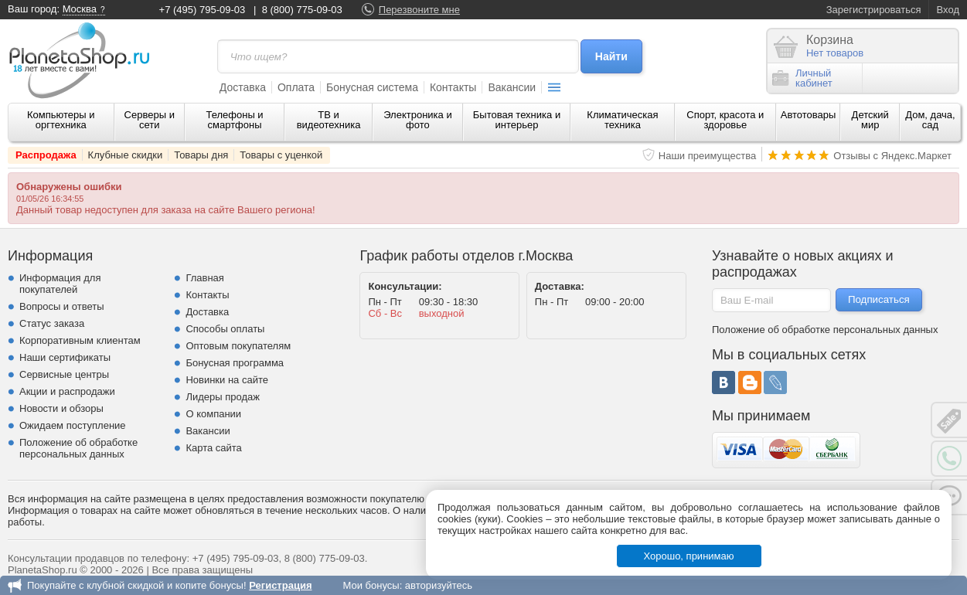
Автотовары (808, 115)
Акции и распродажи (67, 391)
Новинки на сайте (227, 380)
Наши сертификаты (65, 357)
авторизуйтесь (438, 585)
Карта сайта (213, 448)
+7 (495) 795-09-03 (202, 9)
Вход (948, 9)
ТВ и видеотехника (329, 120)
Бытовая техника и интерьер (516, 120)
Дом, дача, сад (930, 120)
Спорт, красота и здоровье (725, 120)
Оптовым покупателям (238, 346)
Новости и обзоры (61, 408)
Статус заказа (51, 323)
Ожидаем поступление (72, 425)
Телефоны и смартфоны (234, 120)
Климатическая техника (622, 120)
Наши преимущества (708, 156)
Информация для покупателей (59, 283)
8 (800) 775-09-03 (302, 9)
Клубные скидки (125, 155)
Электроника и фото (417, 120)
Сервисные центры (64, 374)
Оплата (296, 87)
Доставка (243, 87)
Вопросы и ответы (61, 306)
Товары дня (201, 155)
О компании (213, 414)
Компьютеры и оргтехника (61, 120)
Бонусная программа (235, 363)
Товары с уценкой (281, 155)
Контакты (453, 87)
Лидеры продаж (223, 397)
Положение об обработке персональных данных (78, 448)
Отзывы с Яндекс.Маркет (892, 156)
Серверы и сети (149, 120)
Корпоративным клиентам (80, 340)
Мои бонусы (370, 585)
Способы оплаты (225, 329)
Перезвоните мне (419, 9)
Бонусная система (372, 87)
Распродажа (46, 155)
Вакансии (512, 87)
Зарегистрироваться (873, 9)
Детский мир (870, 120)
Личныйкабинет (802, 78)
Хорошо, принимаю (689, 556)
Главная (204, 278)
